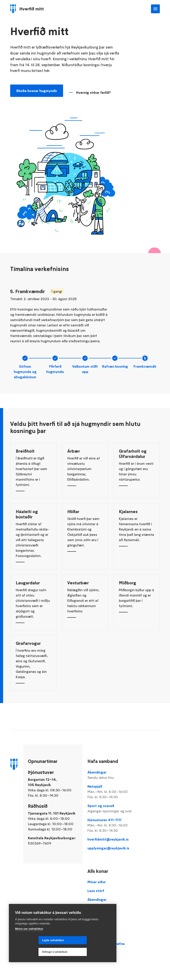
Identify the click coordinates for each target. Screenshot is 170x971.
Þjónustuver (97, 908)
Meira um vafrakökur (29, 940)
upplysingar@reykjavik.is (108, 848)
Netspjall (110, 792)
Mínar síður (96, 882)
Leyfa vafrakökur (30, 952)
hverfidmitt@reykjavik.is (108, 839)
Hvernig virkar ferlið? (93, 94)
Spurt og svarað (110, 809)
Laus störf (95, 890)
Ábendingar (110, 775)
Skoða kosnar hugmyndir (36, 92)
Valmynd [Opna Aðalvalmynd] (155, 8)
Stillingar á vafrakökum (84, 952)
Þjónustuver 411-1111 (110, 825)
